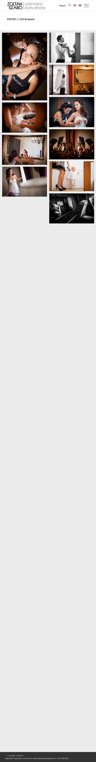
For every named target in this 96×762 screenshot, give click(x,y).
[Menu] (85, 5)
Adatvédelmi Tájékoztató (13, 758)
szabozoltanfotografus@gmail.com (44, 758)
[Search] (68, 5)
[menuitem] (68, 5)
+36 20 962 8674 (63, 758)
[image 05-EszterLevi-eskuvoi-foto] (25, 118)
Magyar (62, 6)
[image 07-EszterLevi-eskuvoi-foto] (25, 151)
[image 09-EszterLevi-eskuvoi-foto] (25, 183)
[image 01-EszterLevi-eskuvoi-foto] (25, 68)
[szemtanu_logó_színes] (40, 5)
